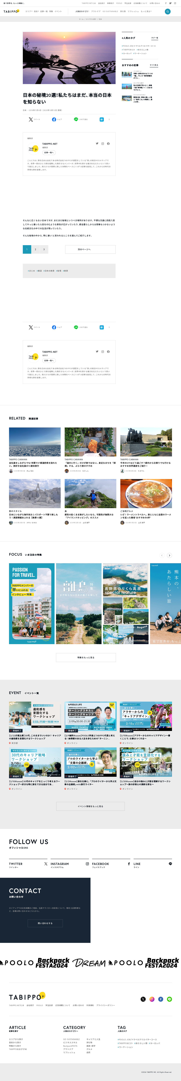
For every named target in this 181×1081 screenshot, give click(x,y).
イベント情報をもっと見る (90, 806)
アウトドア (96, 11)
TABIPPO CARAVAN (18, 459)
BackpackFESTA (70, 1046)
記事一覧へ (49, 152)
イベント (58, 11)
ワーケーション (140, 53)
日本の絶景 (50, 271)
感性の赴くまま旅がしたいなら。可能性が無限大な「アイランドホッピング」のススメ (89, 516)
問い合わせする (45, 923)
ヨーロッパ (127, 53)
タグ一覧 (154, 38)
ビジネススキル (70, 1042)
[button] (169, 555)
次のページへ (84, 249)
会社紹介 (101, 3)
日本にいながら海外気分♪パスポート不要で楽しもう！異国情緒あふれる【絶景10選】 (33, 516)
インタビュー (137, 71)
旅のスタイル (15, 511)
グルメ (89, 1049)
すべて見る (154, 65)
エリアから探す (138, 83)
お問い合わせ (155, 3)
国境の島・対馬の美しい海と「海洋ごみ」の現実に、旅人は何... (142, 99)
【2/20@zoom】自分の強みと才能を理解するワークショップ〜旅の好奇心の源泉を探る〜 (145, 783)
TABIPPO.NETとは (89, 3)
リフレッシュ (133, 11)
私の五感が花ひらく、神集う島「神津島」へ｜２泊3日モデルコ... (142, 87)
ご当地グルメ (126, 511)
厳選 (40, 271)
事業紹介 (110, 3)
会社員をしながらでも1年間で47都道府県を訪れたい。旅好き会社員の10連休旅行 (33, 464)
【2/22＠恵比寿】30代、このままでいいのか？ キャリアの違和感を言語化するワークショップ (35, 737)
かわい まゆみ (32, 523)
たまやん (141, 471)
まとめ (32, 271)
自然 (88, 1052)
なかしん (85, 471)
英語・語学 (91, 1046)
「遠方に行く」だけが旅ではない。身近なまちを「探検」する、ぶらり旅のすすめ (90, 464)
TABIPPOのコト (129, 50)
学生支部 (127, 3)
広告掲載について (140, 3)
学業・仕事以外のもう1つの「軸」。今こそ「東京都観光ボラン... (143, 76)
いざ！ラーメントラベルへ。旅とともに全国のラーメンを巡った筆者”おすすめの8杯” (145, 516)
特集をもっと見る (86, 657)
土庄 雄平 (86, 523)
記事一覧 (44, 11)
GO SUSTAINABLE (110, 11)
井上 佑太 (30, 471)
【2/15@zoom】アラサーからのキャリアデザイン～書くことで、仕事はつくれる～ (145, 737)
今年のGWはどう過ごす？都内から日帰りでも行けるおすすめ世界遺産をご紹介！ (145, 464)
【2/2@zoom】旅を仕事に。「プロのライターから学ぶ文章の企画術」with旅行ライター (90, 783)
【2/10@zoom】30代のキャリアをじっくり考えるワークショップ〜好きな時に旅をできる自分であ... (34, 783)
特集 (51, 11)
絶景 (66, 271)
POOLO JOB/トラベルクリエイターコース (139, 46)
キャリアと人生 (93, 1039)
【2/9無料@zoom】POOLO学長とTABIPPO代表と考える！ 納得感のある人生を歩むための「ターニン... (89, 737)
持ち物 (123, 11)
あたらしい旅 (143, 50)
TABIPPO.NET (50, 143)
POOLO (119, 3)
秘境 (59, 271)
